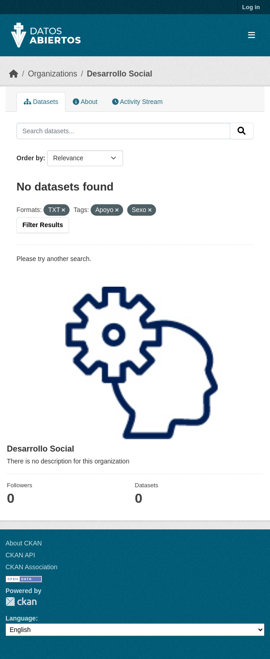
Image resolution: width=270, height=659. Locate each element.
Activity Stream (137, 101)
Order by (29, 158)
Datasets (41, 101)
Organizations (52, 73)
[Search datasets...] (123, 131)
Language (20, 618)
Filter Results (42, 225)
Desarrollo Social (119, 73)
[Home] (13, 73)
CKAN (21, 601)
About (85, 101)
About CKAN (23, 543)
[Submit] (242, 131)
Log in (251, 7)
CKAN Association (31, 567)
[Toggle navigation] (251, 35)
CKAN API (20, 555)
